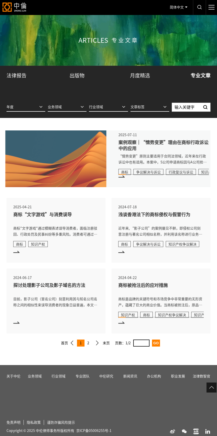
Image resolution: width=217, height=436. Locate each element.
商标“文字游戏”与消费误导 (42, 221)
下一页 (97, 343)
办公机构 (154, 382)
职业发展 (178, 382)
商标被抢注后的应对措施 (143, 291)
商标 (131, 172)
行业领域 (59, 382)
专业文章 (200, 75)
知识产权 (38, 250)
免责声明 (13, 429)
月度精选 (140, 75)
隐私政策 (34, 429)
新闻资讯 (130, 382)
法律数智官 (201, 382)
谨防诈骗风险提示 (61, 429)
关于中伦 (13, 382)
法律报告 (16, 75)
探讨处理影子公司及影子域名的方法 (49, 291)
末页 (106, 343)
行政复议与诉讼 (187, 172)
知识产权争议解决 (182, 250)
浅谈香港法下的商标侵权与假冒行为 (154, 221)
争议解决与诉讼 (154, 172)
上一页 (72, 343)
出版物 (77, 75)
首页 (64, 343)
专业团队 (83, 382)
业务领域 (35, 382)
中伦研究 (106, 382)
